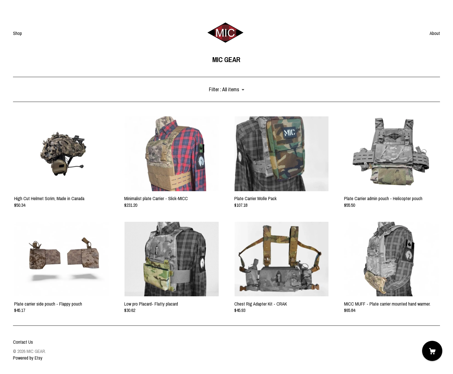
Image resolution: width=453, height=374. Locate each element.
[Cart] (432, 351)
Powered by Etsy (27, 358)
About (435, 33)
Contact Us (23, 342)
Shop (17, 33)
